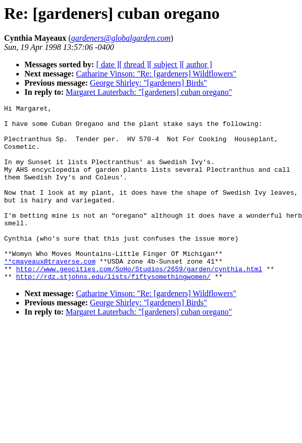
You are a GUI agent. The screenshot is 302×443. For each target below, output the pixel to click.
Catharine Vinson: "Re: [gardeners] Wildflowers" (156, 73)
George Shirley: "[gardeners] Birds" (148, 83)
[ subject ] (165, 64)
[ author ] (197, 64)
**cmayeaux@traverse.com (49, 293)
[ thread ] (134, 64)
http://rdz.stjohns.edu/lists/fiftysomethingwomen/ (113, 311)
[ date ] (107, 64)
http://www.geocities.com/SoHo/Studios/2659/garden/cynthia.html (139, 302)
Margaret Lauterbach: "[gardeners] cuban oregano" (149, 92)
